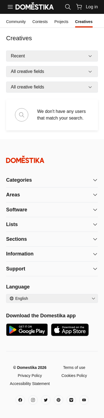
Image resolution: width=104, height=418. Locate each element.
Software (16, 209)
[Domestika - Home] (52, 159)
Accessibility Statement (30, 383)
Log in (92, 6)
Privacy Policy (30, 375)
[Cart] (79, 6)
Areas (13, 194)
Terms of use (74, 367)
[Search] (68, 6)
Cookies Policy (74, 375)
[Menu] (10, 6)
